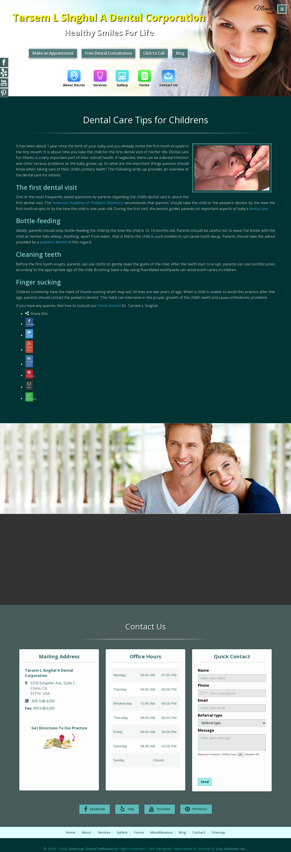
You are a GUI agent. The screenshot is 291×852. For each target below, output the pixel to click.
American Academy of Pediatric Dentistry (88, 202)
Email (203, 691)
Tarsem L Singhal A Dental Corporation (123, 18)
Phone (203, 676)
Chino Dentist (109, 305)
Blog (198, 55)
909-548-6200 (43, 692)
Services (100, 79)
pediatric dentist (53, 242)
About (86, 824)
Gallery (123, 79)
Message (206, 721)
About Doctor (74, 79)
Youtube (159, 801)
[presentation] (222, 757)
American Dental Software (91, 840)
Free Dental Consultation (123, 55)
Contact (198, 824)
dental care (258, 208)
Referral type (210, 706)
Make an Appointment (64, 55)
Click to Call (171, 55)
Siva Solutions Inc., (232, 840)
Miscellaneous (161, 824)
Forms (145, 79)
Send (205, 773)
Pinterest (196, 801)
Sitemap (218, 824)
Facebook (94, 801)
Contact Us (170, 79)
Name (203, 661)
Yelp (127, 801)
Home (70, 824)
